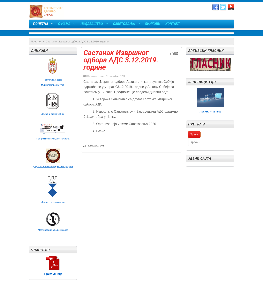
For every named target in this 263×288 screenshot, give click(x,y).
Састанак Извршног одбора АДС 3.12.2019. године (120, 60)
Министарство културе (53, 85)
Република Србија (53, 79)
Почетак (36, 41)
